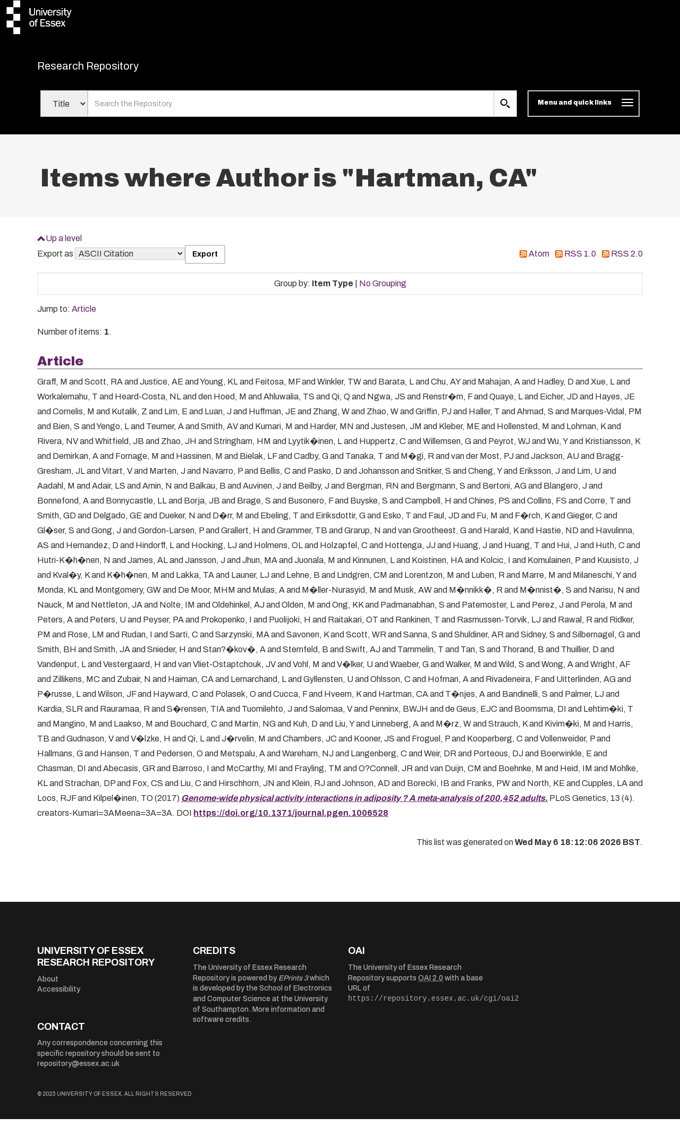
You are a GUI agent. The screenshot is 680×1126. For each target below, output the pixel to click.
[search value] (291, 110)
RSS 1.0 (580, 260)
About (47, 985)
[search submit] (505, 110)
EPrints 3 (293, 984)
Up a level (64, 244)
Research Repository (111, 69)
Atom (539, 260)
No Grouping (382, 289)
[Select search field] (64, 110)
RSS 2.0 (627, 260)
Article (84, 315)
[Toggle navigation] (584, 110)
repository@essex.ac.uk (78, 1070)
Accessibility (58, 996)
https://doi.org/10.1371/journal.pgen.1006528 (290, 819)
